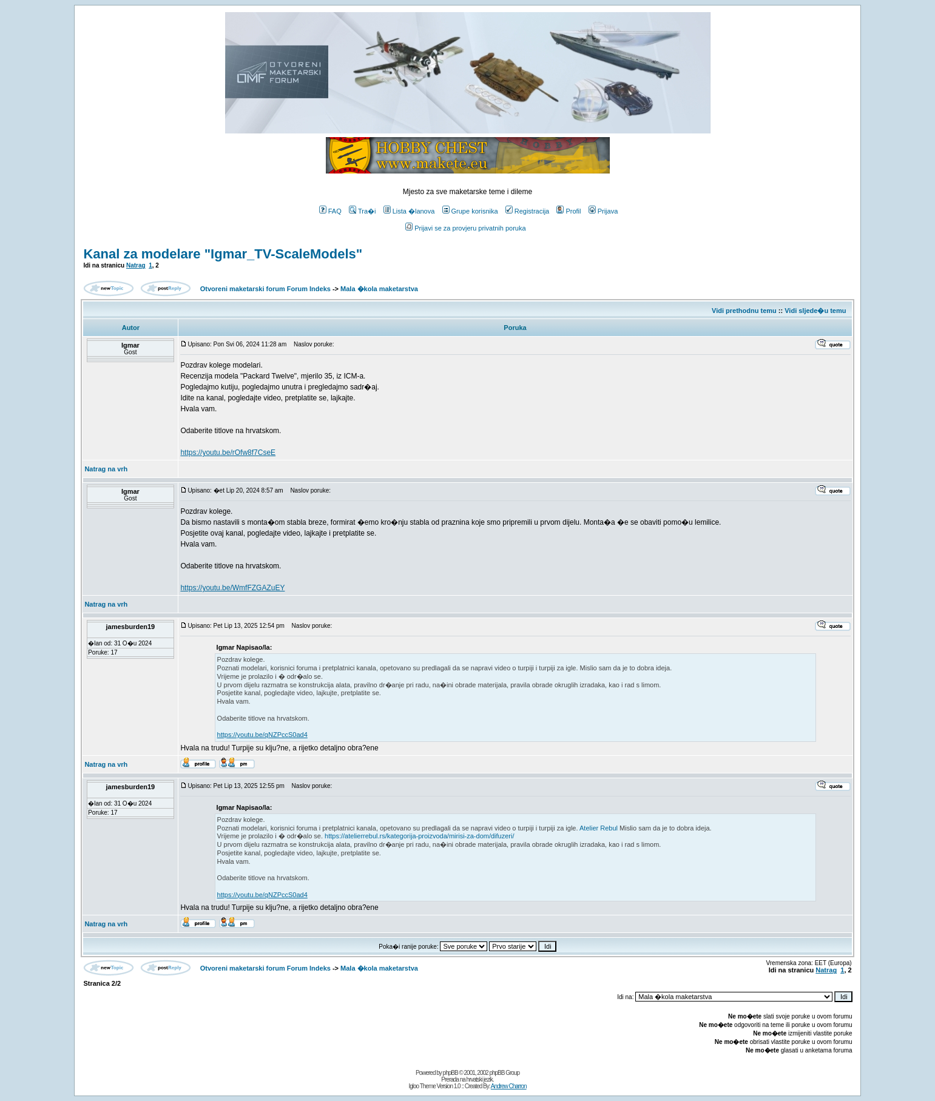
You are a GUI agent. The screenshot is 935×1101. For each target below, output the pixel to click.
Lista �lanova (409, 211)
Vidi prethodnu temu (744, 310)
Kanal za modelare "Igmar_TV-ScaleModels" (222, 253)
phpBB (450, 1072)
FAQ (330, 211)
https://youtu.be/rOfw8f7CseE (227, 452)
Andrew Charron (509, 1086)
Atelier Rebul (598, 828)
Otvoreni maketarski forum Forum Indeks (265, 288)
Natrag (136, 265)
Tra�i (362, 211)
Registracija (527, 211)
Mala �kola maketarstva (379, 288)
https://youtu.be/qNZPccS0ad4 (262, 734)
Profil (568, 211)
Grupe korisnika (470, 211)
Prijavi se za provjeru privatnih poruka (465, 228)
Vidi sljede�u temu (815, 310)
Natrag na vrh (105, 469)
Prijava (603, 211)
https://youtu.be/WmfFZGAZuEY (232, 588)
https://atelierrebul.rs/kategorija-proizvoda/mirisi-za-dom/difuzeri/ (419, 836)
